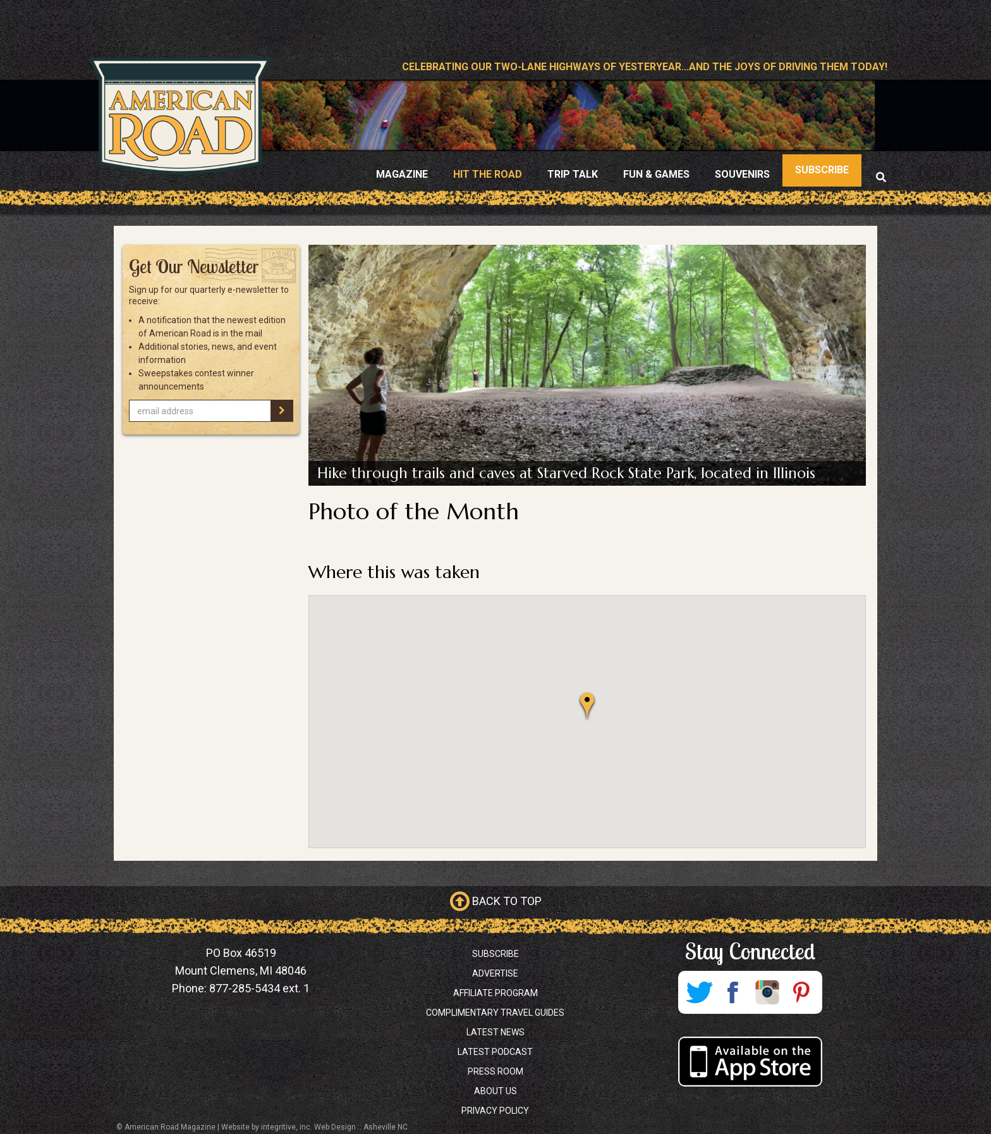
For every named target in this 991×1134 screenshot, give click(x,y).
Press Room (495, 1071)
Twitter (699, 992)
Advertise (495, 973)
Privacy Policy (495, 1111)
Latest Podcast (495, 1052)
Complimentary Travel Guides (495, 1013)
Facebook (733, 992)
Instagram (767, 992)
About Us (495, 1091)
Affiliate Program (495, 993)
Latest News (495, 1032)
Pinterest (801, 992)
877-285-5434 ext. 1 (259, 988)
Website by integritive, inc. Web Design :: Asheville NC (314, 1127)
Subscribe (495, 954)
